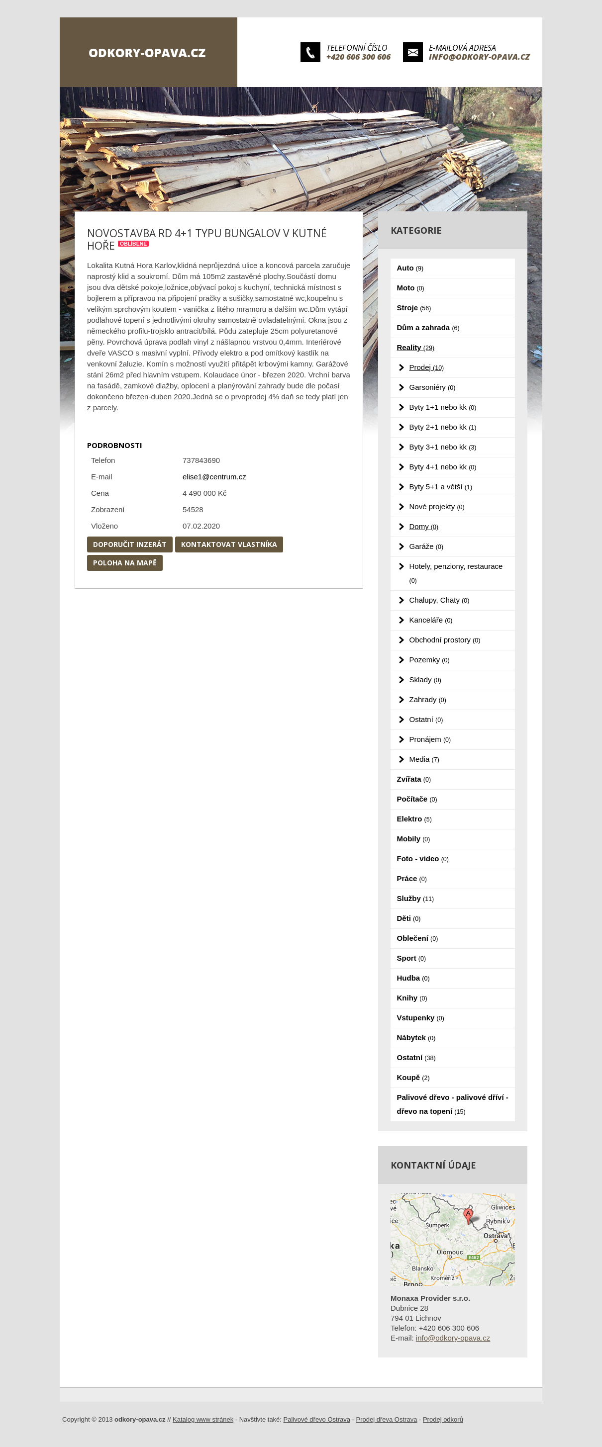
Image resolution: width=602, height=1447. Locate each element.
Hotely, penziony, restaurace (456, 573)
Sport (411, 958)
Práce (412, 878)
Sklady (425, 679)
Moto (410, 287)
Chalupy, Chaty (439, 600)
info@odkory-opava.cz (479, 56)
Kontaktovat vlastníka (229, 544)
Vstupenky (420, 1017)
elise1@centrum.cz (214, 476)
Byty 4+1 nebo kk (443, 466)
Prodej (426, 367)
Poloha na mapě (125, 562)
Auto (410, 268)
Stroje (414, 307)
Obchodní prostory (445, 639)
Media (424, 759)
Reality (416, 347)
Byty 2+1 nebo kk (443, 427)
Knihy (412, 998)
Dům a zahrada (428, 327)
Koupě (413, 1077)
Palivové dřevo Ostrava (317, 1419)
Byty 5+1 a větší (441, 486)
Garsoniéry (432, 387)
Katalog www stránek (203, 1419)
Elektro (414, 818)
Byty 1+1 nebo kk (443, 407)
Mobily (413, 838)
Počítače (417, 799)
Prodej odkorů (443, 1419)
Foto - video (423, 858)
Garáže (426, 546)
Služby (415, 898)
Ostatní (426, 719)
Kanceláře (431, 620)
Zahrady (427, 699)
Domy (424, 526)
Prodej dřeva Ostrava (386, 1419)
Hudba (413, 978)
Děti (409, 918)
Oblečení (417, 938)
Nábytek (416, 1037)
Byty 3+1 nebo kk (443, 447)
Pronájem (430, 739)
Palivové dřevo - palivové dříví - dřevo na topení (452, 1104)
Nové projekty (437, 506)
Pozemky (429, 659)
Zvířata (414, 779)
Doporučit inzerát (130, 544)
